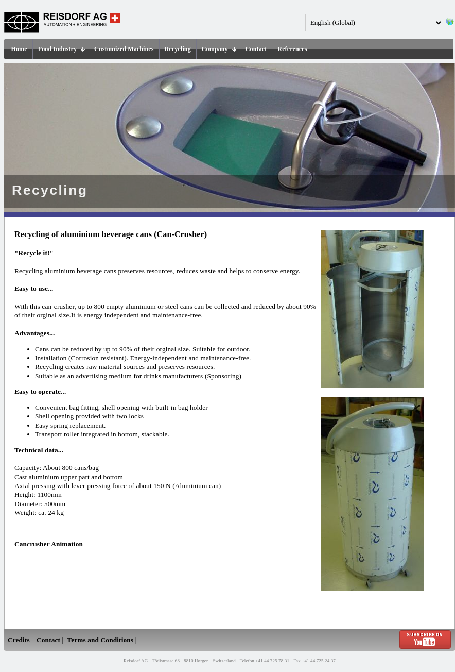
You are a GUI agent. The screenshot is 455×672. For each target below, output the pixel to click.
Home (19, 49)
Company (219, 49)
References (292, 49)
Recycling (178, 49)
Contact (256, 49)
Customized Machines (124, 49)
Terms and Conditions (100, 640)
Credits (19, 640)
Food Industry (61, 49)
